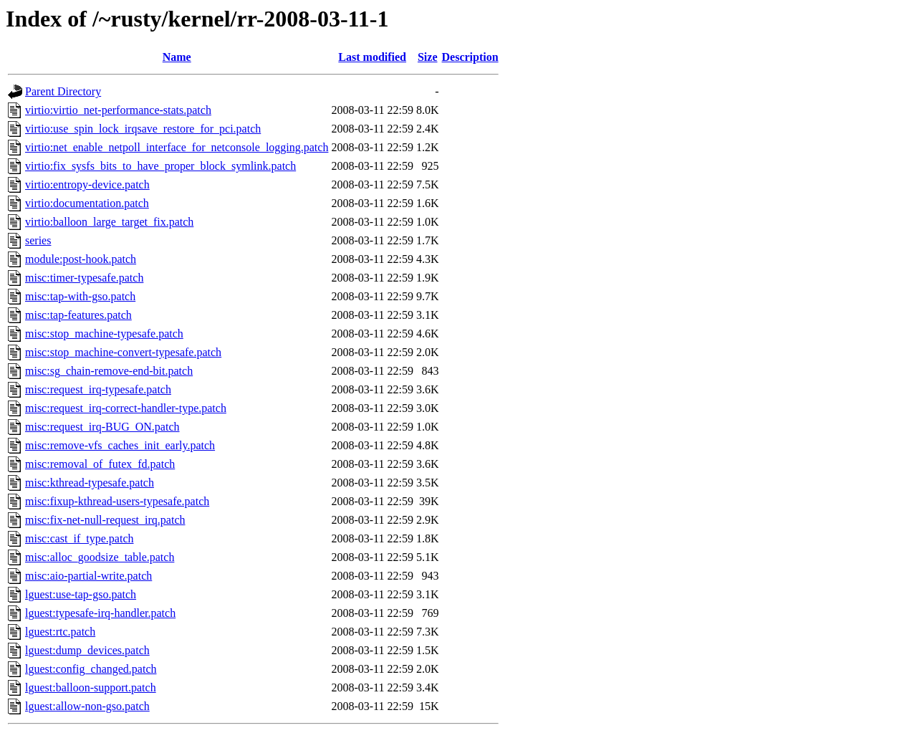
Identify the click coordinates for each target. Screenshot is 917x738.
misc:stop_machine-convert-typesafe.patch (123, 352)
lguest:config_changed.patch (91, 669)
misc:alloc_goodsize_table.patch (99, 557)
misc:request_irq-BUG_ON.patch (102, 427)
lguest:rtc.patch (60, 632)
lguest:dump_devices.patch (87, 650)
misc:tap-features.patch (78, 315)
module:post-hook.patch (80, 259)
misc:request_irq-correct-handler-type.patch (125, 408)
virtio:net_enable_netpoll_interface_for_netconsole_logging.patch (176, 147)
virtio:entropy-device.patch (87, 184)
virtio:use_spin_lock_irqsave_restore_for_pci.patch (143, 129)
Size (428, 57)
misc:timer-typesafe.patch (84, 278)
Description (470, 57)
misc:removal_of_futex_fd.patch (100, 464)
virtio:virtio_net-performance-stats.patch (118, 110)
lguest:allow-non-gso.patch (87, 706)
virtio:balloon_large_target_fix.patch (109, 222)
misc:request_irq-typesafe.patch (98, 389)
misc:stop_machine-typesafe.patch (104, 333)
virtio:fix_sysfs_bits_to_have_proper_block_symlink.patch (160, 166)
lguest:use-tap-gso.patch (80, 594)
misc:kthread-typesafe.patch (89, 482)
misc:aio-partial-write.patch (88, 576)
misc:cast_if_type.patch (79, 538)
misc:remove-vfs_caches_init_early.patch (120, 445)
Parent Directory (63, 91)
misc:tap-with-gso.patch (80, 296)
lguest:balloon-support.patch (90, 687)
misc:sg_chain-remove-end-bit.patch (109, 371)
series (38, 240)
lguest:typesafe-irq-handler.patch (100, 613)
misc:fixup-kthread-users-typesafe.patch (117, 501)
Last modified (372, 57)
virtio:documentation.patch (87, 203)
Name (177, 57)
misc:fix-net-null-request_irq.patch (105, 520)
